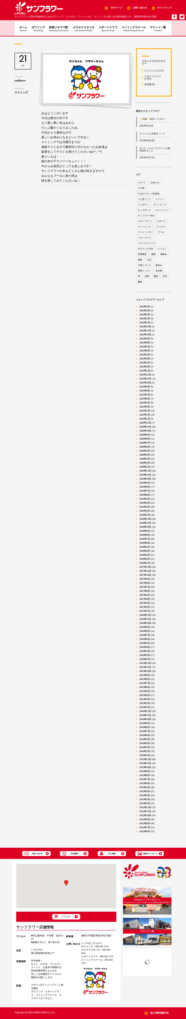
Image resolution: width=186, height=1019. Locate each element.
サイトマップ (164, 8)
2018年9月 (144, 533)
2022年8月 (144, 344)
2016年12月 (145, 617)
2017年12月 (145, 569)
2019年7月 (144, 492)
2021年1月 (144, 420)
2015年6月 (144, 689)
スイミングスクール (135, 29)
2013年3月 (144, 797)
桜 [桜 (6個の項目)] (139, 278)
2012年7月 (144, 829)
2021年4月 (144, 408)
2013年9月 (144, 773)
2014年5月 (144, 741)
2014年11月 (145, 717)
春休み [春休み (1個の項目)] (159, 267)
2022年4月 (144, 360)
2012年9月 (144, 821)
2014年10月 (145, 721)
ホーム (21, 29)
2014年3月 (144, 749)
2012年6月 (144, 833)
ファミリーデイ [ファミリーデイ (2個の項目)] (145, 234)
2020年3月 (144, 460)
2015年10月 (145, 673)
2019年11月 (145, 476)
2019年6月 (144, 496)
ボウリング (37, 29)
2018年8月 (144, 537)
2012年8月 (144, 825)
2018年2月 (144, 561)
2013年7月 (144, 781)
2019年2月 (144, 513)
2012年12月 (145, 809)
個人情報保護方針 (159, 1013)
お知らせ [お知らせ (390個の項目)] (155, 184)
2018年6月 (144, 545)
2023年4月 (144, 312)
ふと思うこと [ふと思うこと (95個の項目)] (144, 200)
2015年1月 (144, 709)
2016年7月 (144, 637)
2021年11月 (145, 380)
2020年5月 (144, 452)
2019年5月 (144, 500)
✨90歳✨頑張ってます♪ (152, 121)
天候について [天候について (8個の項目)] (144, 267)
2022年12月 (145, 328)
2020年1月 (144, 468)
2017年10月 (145, 577)
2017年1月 (144, 613)
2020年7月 (144, 444)
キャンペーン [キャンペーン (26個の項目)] (162, 212)
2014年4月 (144, 745)
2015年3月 (144, 701)
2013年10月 (145, 769)
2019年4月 (144, 504)
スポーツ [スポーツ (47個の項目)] (161, 223)
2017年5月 (144, 597)
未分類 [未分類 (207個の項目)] (159, 272)
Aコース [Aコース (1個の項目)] (142, 184)
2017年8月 (144, 585)
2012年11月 (145, 813)
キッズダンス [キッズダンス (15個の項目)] (144, 212)
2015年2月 (144, 705)
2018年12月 (145, 521)
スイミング (150, 72)
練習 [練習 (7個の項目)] (156, 278)
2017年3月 (144, 605)
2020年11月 (145, 428)
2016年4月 (144, 649)
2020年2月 (144, 464)
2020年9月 (144, 436)
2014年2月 (144, 753)
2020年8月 (144, 440)
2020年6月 (144, 448)
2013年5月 (144, 789)
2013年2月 (144, 801)
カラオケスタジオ (84, 29)
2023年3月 (144, 316)
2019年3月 (144, 508)
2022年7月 (144, 348)
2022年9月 (144, 340)
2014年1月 (144, 757)
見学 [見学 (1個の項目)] (165, 278)
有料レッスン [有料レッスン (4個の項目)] (144, 272)
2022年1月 (144, 372)
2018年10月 (145, 529)
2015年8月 (144, 681)
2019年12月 (145, 472)
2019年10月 (145, 480)
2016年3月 (144, 653)
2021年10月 (145, 384)
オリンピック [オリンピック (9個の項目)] (159, 206)
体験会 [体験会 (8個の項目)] (163, 256)
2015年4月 (144, 697)
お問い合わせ (140, 8)
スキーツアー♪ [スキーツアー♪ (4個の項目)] (145, 223)
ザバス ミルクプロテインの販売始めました (154, 151)
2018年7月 (144, 541)
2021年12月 (145, 376)
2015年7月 (144, 685)
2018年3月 (144, 557)
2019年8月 (144, 488)
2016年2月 (144, 657)
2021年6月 (144, 400)
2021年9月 (144, 388)
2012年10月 (145, 817)
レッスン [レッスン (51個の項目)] (162, 250)
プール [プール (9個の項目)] (161, 234)
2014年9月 (144, 725)
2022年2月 (144, 368)
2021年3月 (144, 412)
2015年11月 (145, 669)
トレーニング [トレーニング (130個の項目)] (144, 228)
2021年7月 (144, 396)
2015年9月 (144, 677)
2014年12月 (145, 713)
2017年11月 (145, 573)
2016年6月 (144, 641)
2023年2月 (144, 320)
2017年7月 (144, 589)
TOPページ (116, 8)
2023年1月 (144, 324)
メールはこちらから (91, 943)
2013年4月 (144, 793)
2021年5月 (144, 404)
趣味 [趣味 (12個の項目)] (140, 283)
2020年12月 (145, 424)
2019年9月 (144, 484)
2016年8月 (144, 633)
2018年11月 (145, 525)
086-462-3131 (94, 946)
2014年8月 (144, 729)
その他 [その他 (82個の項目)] (141, 189)
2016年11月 (145, 621)
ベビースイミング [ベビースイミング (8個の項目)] (146, 245)
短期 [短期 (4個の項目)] (147, 278)
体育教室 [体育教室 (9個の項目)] (142, 256)
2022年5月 (144, 356)
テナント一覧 (161, 29)
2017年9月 (144, 581)
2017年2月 (144, 609)
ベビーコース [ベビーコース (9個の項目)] (144, 239)
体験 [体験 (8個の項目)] (153, 256)
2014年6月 (144, 737)
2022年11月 (145, 332)
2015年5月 (144, 693)
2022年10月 (145, 336)
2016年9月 (144, 629)
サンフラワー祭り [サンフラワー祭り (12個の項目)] (146, 217)
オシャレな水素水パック (152, 135)
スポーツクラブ (109, 29)
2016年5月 (144, 645)
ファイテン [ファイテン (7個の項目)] (161, 228)
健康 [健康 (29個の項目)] (140, 261)
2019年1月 (144, 517)
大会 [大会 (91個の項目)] (149, 261)
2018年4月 (144, 553)
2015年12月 (145, 665)
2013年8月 (144, 777)
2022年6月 (144, 352)
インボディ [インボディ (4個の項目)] (143, 206)
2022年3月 (144, 364)
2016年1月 (144, 661)
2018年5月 (144, 549)
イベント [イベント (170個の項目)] (160, 200)
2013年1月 (144, 805)
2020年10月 (145, 432)
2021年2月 (144, 416)
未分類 (147, 86)
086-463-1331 (97, 956)
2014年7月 (144, 733)
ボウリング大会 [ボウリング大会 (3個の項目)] (145, 250)
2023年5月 (144, 308)
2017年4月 (144, 601)
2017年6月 (144, 593)
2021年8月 (144, 392)
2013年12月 (145, 761)
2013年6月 (144, 785)
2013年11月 (145, 765)
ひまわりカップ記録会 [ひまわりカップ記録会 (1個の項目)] (149, 195)
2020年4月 (144, 456)
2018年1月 (144, 565)
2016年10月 (145, 625)
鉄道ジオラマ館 (58, 29)
